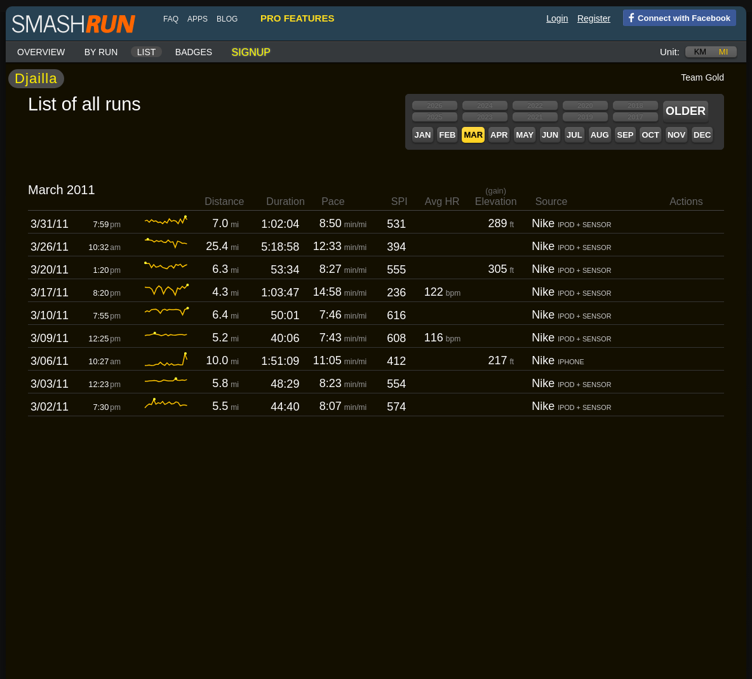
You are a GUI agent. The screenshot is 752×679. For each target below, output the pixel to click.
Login (557, 18)
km (700, 51)
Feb (447, 135)
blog (227, 19)
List (146, 52)
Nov (676, 135)
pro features (297, 18)
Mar (473, 135)
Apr (498, 135)
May (525, 135)
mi (723, 51)
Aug (600, 135)
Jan (422, 135)
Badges (193, 52)
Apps (197, 19)
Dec (702, 135)
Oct (650, 135)
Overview (41, 52)
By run (101, 52)
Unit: (670, 51)
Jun (550, 135)
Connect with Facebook (676, 17)
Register (593, 18)
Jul (574, 135)
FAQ (170, 19)
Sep (625, 135)
